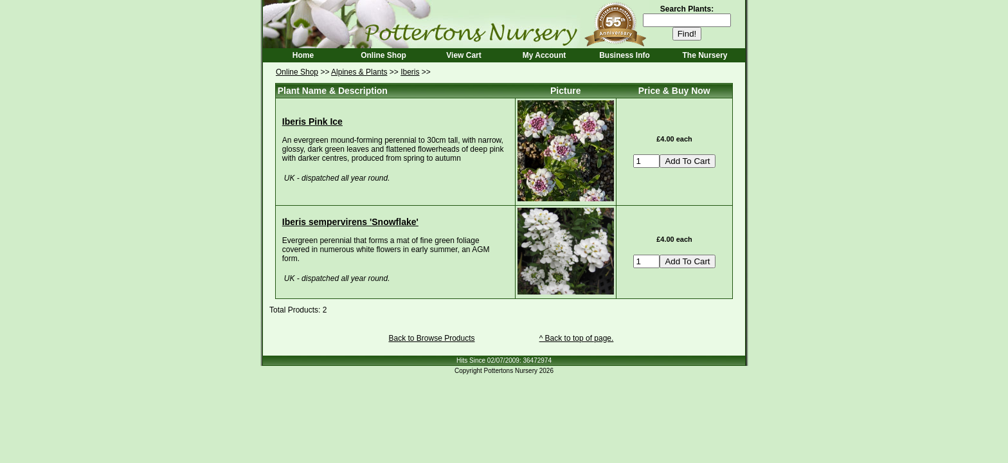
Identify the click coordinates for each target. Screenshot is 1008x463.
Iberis (410, 72)
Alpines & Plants (359, 72)
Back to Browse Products (431, 338)
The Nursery (704, 55)
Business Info (624, 55)
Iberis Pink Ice (312, 121)
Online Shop (383, 55)
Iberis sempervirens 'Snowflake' (350, 222)
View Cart (463, 55)
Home (303, 55)
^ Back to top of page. (576, 338)
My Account (544, 55)
